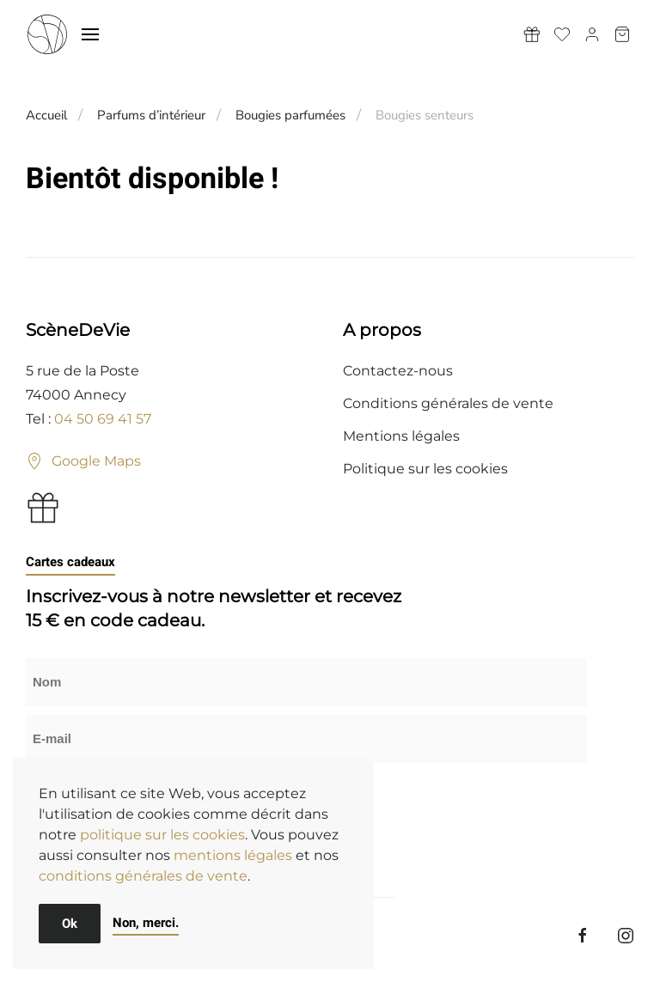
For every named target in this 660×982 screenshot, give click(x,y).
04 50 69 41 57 (102, 419)
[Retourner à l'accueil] (47, 34)
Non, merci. (146, 922)
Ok (69, 923)
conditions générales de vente (143, 876)
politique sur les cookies (162, 834)
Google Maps (83, 461)
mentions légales (233, 855)
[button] (90, 34)
